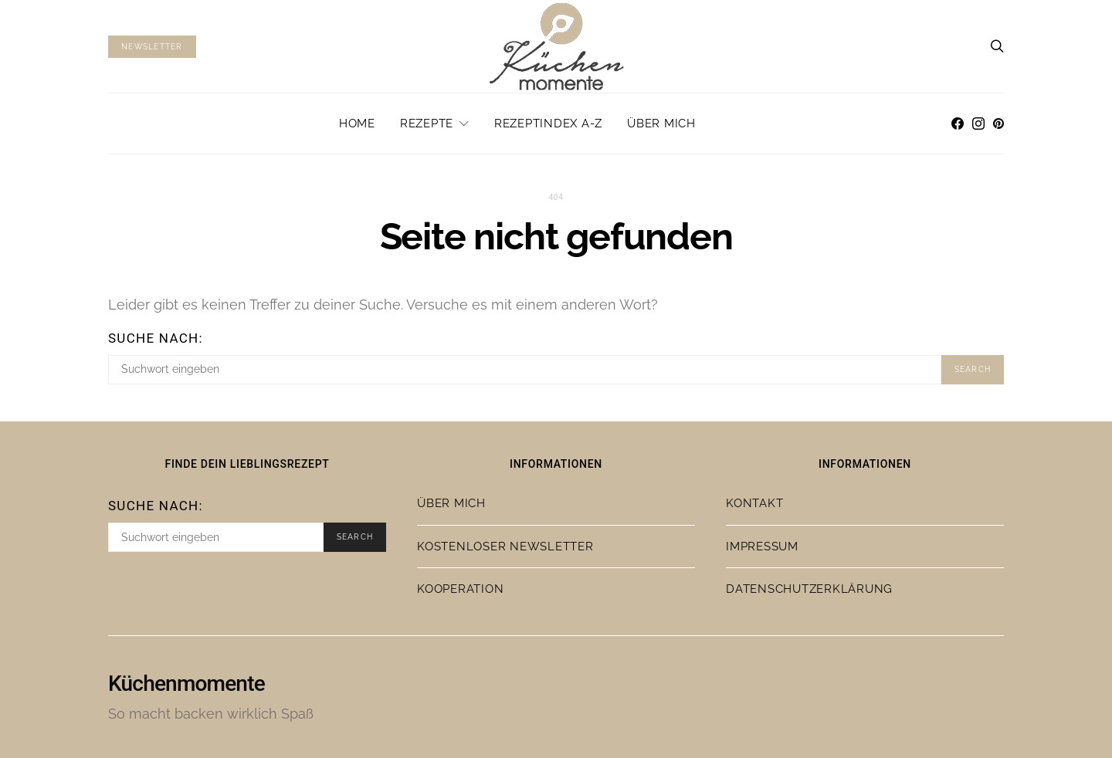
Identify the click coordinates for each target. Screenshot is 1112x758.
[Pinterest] (998, 123)
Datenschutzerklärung (809, 589)
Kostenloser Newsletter (505, 546)
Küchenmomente (186, 684)
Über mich (661, 123)
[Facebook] (957, 123)
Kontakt (754, 503)
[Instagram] (978, 123)
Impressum (762, 546)
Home (357, 123)
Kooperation (460, 589)
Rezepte (426, 123)
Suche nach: (155, 338)
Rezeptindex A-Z (548, 123)
